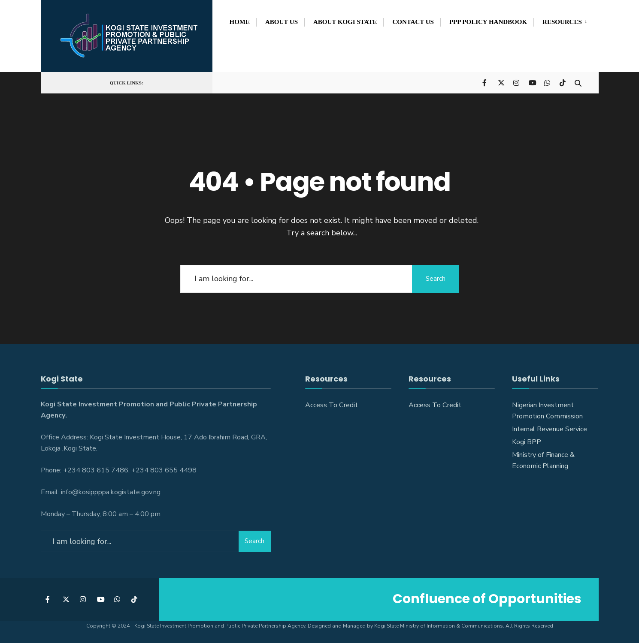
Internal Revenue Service (549, 429)
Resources (562, 21)
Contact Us (413, 21)
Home (240, 21)
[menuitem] (562, 20)
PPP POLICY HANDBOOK (488, 21)
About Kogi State (345, 21)
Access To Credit (331, 405)
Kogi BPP (526, 442)
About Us (281, 21)
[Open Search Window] (578, 82)
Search (435, 278)
